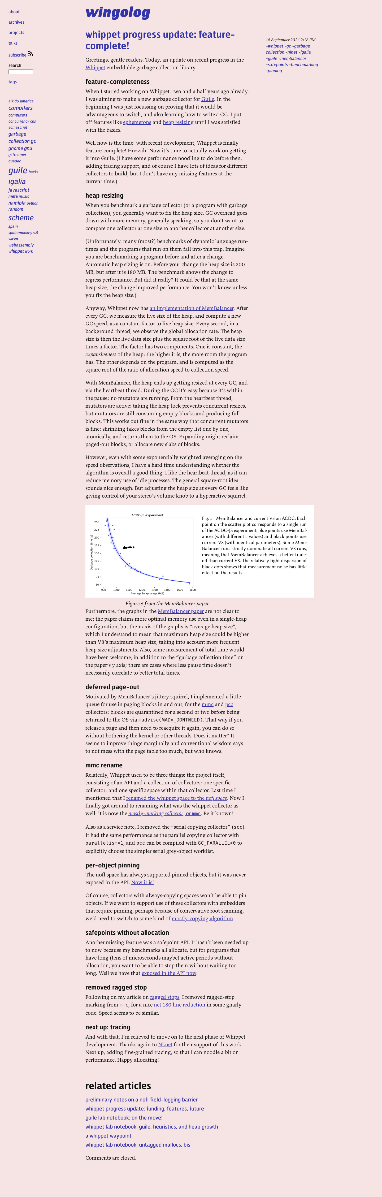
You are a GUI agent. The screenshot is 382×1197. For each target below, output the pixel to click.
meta (13, 196)
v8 (35, 232)
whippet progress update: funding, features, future (144, 1108)
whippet (16, 251)
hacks (33, 171)
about (14, 11)
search (20, 68)
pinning (275, 70)
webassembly (21, 245)
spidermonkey (20, 232)
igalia (17, 180)
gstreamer (17, 154)
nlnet (292, 52)
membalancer (293, 58)
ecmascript (18, 127)
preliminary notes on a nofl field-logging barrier (141, 1099)
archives (16, 22)
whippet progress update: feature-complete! (160, 39)
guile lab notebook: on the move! (124, 1117)
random (15, 209)
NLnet (165, 1044)
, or (164, 813)
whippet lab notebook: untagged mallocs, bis (137, 1144)
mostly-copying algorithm (202, 918)
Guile (207, 99)
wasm (13, 238)
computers (17, 115)
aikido (13, 100)
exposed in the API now (169, 973)
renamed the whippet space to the (176, 797)
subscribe (21, 55)
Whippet (95, 67)
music (24, 196)
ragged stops (164, 996)
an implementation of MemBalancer (191, 308)
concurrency (18, 121)
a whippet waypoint (108, 1135)
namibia (17, 203)
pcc (229, 704)
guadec (14, 160)
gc (33, 140)
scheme (21, 217)
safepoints (278, 64)
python (32, 203)
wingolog (117, 11)
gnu (28, 148)
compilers (20, 107)
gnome (15, 148)
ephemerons (137, 122)
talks (13, 43)
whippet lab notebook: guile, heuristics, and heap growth (151, 1126)
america (27, 100)
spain (13, 226)
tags (12, 81)
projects (16, 32)
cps (33, 121)
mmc (208, 704)
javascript (18, 190)
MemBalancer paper (181, 611)
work (29, 251)
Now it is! (142, 882)
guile (18, 169)
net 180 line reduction (179, 1004)
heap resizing (178, 122)
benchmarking (304, 64)
